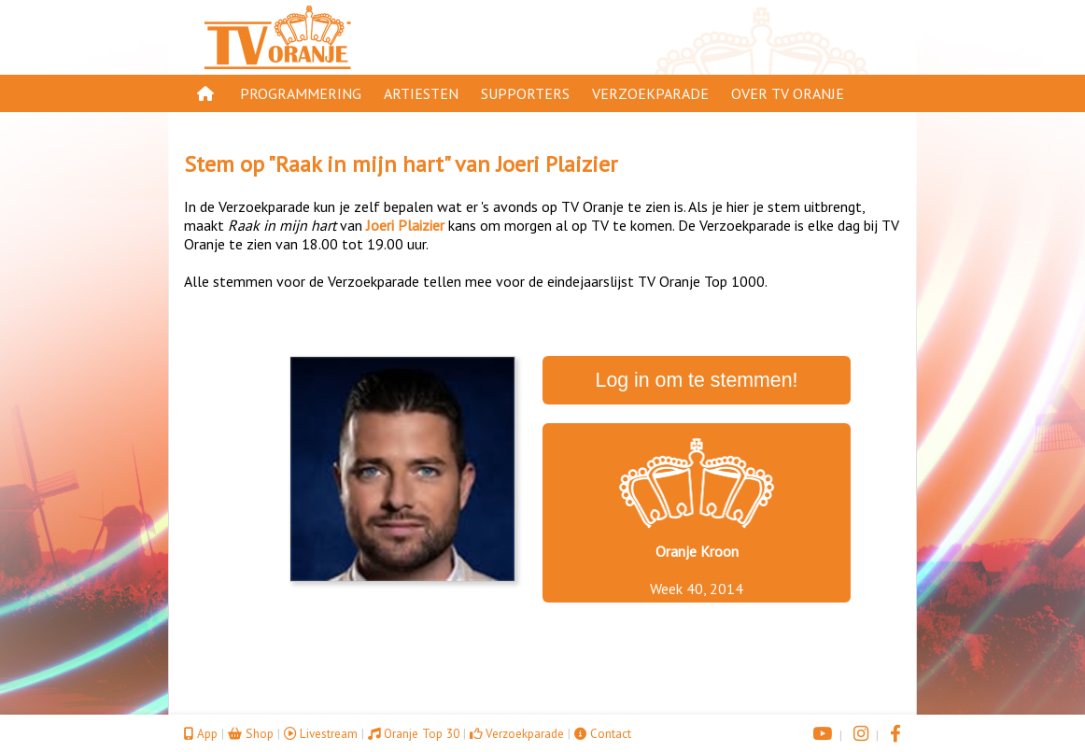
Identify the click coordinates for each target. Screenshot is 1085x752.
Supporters (525, 93)
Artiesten (421, 93)
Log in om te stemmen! (697, 380)
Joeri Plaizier (556, 163)
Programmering (300, 93)
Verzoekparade (650, 93)
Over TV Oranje (787, 93)
